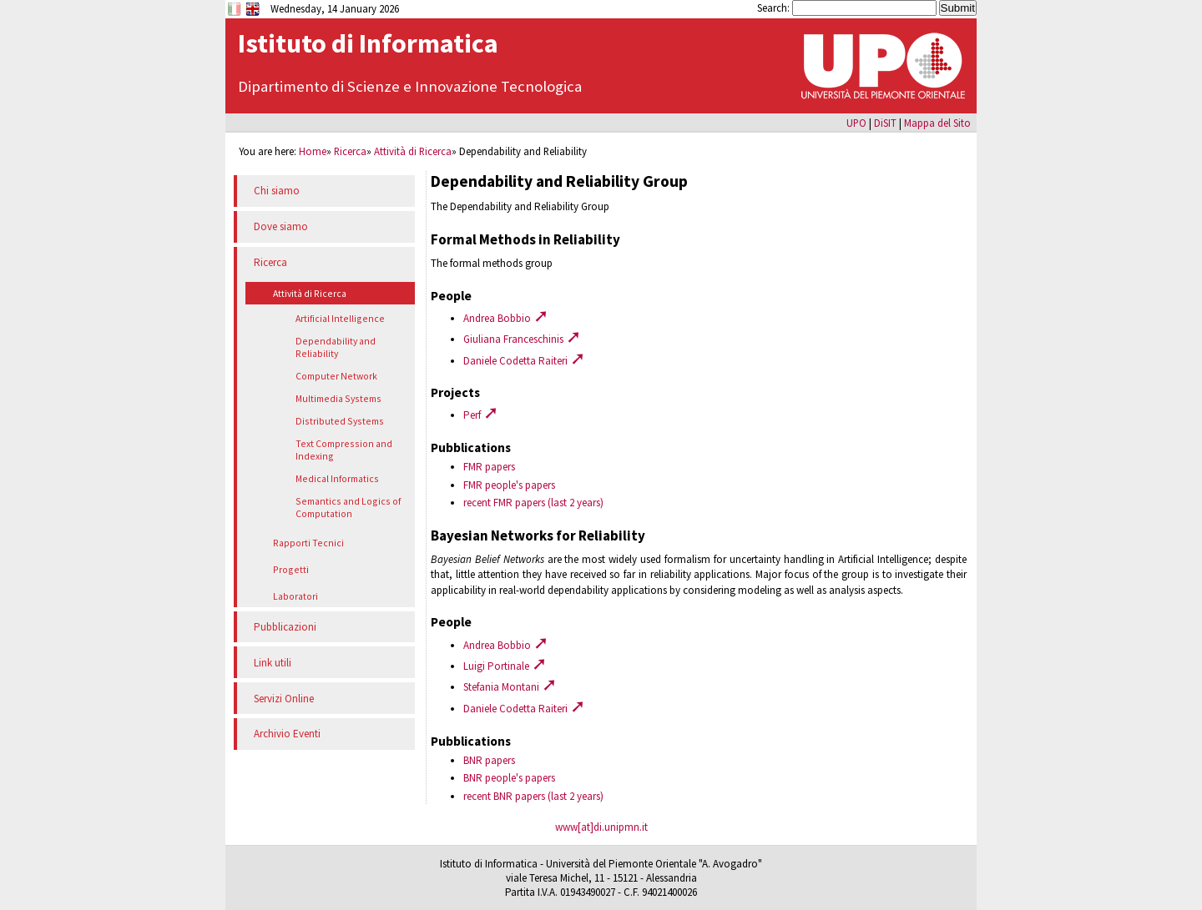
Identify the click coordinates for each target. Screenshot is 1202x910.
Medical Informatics (337, 478)
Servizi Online (284, 698)
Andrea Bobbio (505, 318)
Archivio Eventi (287, 733)
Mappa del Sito (937, 122)
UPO (856, 122)
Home (312, 151)
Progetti (291, 569)
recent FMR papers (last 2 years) (533, 502)
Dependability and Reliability (335, 346)
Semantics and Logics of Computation (348, 507)
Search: (774, 7)
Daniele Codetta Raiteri (524, 361)
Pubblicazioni (285, 627)
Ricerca (350, 151)
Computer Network (336, 376)
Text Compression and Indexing (343, 449)
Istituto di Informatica (368, 43)
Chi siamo (277, 191)
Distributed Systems (339, 421)
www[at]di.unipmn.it (601, 827)
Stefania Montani (510, 687)
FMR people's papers (509, 485)
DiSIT (885, 122)
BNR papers (489, 760)
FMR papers (489, 467)
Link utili (272, 663)
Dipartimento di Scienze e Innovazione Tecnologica (410, 86)
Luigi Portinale (505, 666)
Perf (480, 415)
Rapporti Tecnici (308, 542)
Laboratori (295, 596)
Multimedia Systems (338, 398)
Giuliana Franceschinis (522, 339)
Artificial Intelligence (340, 318)
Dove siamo (281, 226)
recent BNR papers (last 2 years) (533, 796)
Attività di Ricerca (413, 151)
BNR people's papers (509, 778)
